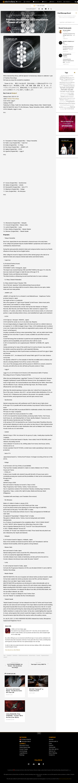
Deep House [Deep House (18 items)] (71, 77)
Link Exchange (23, 751)
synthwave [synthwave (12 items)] (68, 105)
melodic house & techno (23, 655)
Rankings (22, 755)
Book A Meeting (53, 753)
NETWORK (23, 737)
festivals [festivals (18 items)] (62, 93)
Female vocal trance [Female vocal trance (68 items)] (67, 91)
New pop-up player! (67, 30)
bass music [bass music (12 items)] (67, 75)
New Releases (17, 15)
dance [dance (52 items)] (67, 77)
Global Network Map (25, 747)
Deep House (9, 15)
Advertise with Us (53, 741)
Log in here (62, 22)
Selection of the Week (40, 15)
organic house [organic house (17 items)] (71, 100)
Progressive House (27, 15)
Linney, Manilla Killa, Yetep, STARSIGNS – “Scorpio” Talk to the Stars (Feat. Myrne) (14, 715)
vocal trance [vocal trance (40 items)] (70, 109)
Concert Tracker (24, 749)
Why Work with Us (53, 749)
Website (18, 650)
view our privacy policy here (65, 778)
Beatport (14, 93)
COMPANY (27, 1)
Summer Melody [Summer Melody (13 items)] (63, 105)
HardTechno (15, 655)
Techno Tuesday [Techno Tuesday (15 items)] (67, 107)
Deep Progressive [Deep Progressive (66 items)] (66, 79)
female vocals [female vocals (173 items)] (67, 89)
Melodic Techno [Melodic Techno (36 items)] (64, 100)
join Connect (68, 22)
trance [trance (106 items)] (72, 107)
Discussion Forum (24, 745)
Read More (71, 49)
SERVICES (37, 1)
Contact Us (52, 755)
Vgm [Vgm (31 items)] (65, 108)
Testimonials (52, 747)
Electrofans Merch (26, 741)
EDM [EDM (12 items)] (72, 80)
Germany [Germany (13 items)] (65, 93)
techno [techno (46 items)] (61, 107)
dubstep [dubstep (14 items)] (69, 80)
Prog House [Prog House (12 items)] (64, 101)
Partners (51, 745)
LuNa (15, 27)
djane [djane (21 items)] (73, 79)
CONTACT (67, 1)
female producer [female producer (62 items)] (69, 86)
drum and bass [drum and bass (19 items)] (64, 80)
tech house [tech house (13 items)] (72, 105)
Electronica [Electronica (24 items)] (68, 82)
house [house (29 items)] (69, 93)
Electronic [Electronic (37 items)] (62, 82)
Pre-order (38, 655)
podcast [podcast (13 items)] (60, 101)
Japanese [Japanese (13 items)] (61, 94)
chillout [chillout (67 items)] (62, 77)
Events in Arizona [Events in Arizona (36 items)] (66, 84)
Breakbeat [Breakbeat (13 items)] (71, 75)
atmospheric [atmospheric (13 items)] (63, 75)
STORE (19, 1)
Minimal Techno (32, 655)
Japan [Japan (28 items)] (72, 93)
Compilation (9, 655)
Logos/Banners (23, 753)
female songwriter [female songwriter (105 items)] (67, 88)
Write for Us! (52, 751)
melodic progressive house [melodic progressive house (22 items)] (69, 98)
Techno (8, 16)
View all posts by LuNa (10, 650)
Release (5, 657)
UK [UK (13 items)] (60, 108)
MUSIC (52, 1)
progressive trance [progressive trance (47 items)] (69, 103)
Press (50, 743)
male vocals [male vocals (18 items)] (66, 94)
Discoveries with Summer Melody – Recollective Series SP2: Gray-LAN (14, 690)
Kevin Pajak (66, 31)
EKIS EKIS (65, 44)
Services (51, 739)
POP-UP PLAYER (39, 5)
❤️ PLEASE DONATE (25, 739)
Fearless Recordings (13, 98)
